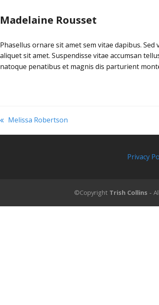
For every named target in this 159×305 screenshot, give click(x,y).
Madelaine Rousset (48, 20)
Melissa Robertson (34, 120)
